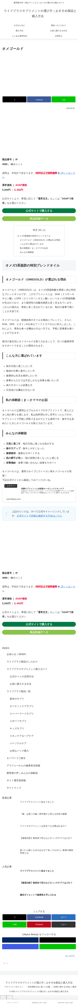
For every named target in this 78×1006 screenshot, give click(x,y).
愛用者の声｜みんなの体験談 (22, 774)
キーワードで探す (16, 759)
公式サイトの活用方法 (22, 677)
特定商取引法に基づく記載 (39, 988)
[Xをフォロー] (57, 941)
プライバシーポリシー (13, 988)
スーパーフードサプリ (22, 714)
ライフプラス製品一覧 (19, 692)
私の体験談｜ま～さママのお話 (33, 249)
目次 (35, 230)
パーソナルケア (18, 744)
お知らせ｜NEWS (16, 655)
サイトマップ (14, 789)
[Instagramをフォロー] (20, 947)
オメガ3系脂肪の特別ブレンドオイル (33, 236)
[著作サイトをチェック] (20, 941)
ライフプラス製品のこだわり (22, 663)
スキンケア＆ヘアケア (22, 737)
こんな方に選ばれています (31, 244)
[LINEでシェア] (63, 99)
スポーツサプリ (18, 722)
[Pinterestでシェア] (39, 926)
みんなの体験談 (26, 253)
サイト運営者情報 (16, 781)
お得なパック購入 (19, 752)
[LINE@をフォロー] (57, 947)
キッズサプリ (17, 729)
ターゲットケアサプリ (22, 707)
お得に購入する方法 (20, 685)
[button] (63, 926)
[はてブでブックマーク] (63, 918)
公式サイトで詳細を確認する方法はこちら (39, 517)
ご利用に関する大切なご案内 (64, 988)
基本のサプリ (17, 700)
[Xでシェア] (14, 99)
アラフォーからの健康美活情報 (23, 766)
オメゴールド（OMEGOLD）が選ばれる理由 (40, 240)
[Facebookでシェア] (39, 99)
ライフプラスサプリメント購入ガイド (27, 670)
